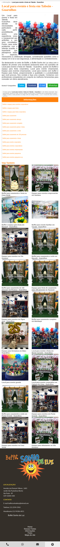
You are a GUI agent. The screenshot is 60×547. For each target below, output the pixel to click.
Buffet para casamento (9, 115)
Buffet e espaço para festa (11, 108)
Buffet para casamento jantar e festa (14, 127)
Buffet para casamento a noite (12, 131)
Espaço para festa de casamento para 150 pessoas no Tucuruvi (44, 289)
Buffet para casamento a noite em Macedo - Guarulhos (44, 257)
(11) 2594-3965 (15, 507)
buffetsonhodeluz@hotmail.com (18, 503)
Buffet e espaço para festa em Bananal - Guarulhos (13, 226)
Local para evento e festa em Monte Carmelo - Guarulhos (43, 352)
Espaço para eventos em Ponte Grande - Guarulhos (43, 415)
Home (30, 527)
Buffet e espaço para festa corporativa (14, 112)
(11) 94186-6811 (18, 511)
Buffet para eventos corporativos (12, 146)
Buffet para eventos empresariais (13, 149)
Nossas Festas (30, 529)
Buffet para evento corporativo (12, 142)
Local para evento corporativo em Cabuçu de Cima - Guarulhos (44, 383)
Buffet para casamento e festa (12, 138)
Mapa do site (30, 535)
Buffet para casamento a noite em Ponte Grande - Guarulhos (14, 415)
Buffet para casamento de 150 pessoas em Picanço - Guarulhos (14, 289)
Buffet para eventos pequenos (12, 153)
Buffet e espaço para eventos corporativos (15, 104)
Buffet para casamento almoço (12, 119)
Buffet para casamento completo (12, 123)
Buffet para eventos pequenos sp (13, 157)
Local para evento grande (11, 382)
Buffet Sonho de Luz (16, 515)
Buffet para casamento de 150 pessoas (14, 134)
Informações (30, 99)
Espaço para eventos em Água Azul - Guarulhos (13, 320)
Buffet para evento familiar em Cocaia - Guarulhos (43, 226)
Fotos (30, 533)
